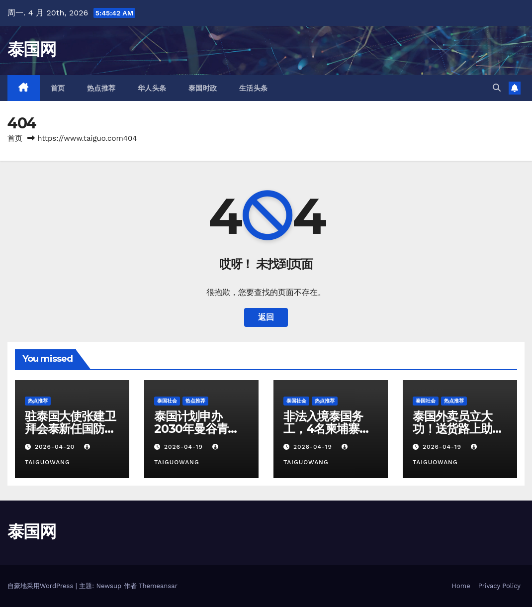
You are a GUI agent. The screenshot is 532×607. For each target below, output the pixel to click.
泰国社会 (167, 401)
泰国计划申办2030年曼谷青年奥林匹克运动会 (196, 428)
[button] (497, 88)
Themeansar (158, 586)
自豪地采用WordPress (41, 586)
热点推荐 (101, 88)
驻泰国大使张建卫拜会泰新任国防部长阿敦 (70, 428)
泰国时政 (202, 88)
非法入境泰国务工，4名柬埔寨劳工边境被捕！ (326, 428)
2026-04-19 (184, 446)
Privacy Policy (499, 586)
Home (461, 586)
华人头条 (152, 88)
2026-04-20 (56, 446)
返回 (266, 317)
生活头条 (253, 88)
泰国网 (31, 49)
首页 (58, 88)
